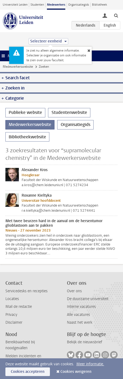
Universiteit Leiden (15, 5)
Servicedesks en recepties (26, 291)
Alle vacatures (78, 314)
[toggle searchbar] (116, 15)
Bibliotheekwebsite (27, 137)
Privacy (11, 314)
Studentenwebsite (69, 112)
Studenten (37, 5)
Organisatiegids (78, 5)
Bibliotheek (99, 5)
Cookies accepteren (28, 371)
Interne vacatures (81, 306)
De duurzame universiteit (87, 298)
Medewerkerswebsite (18, 66)
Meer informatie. (90, 364)
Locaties (12, 298)
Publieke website (25, 112)
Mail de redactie (18, 306)
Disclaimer (13, 322)
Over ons (74, 291)
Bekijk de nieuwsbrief (84, 342)
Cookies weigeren (75, 371)
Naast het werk (79, 322)
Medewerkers (56, 5)
